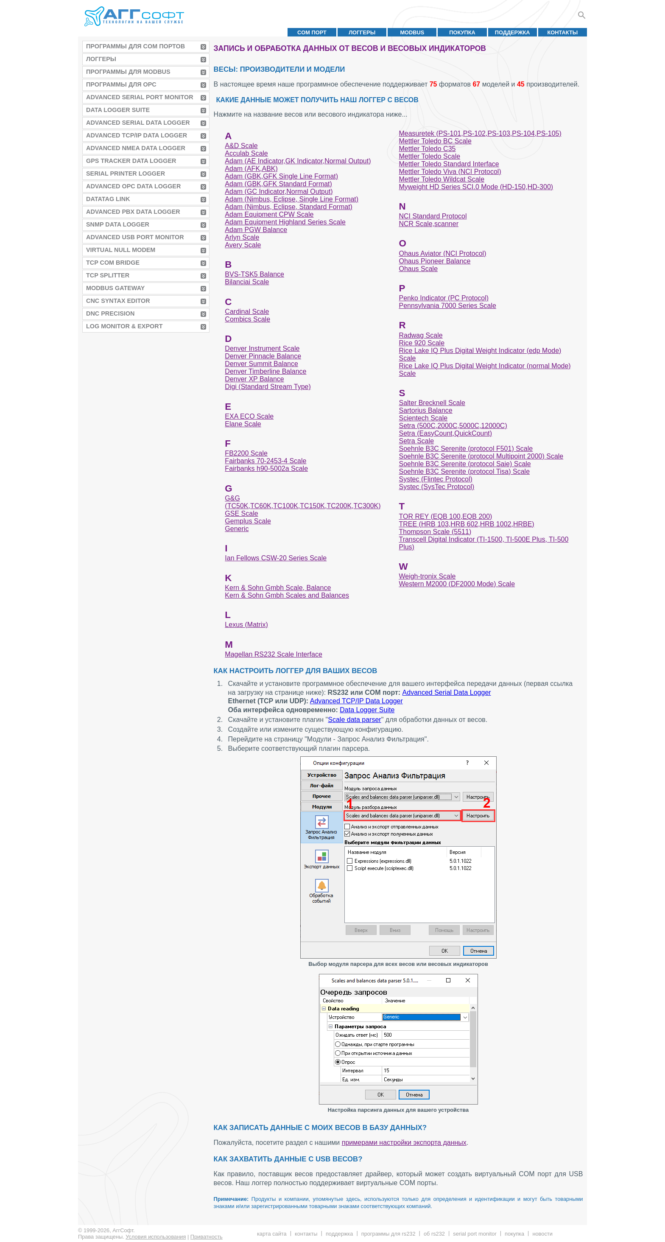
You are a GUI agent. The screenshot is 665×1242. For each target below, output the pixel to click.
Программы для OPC (121, 84)
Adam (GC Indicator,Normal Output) (278, 191)
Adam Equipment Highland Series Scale (285, 222)
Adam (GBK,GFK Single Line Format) (281, 176)
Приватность (206, 1237)
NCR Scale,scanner (428, 223)
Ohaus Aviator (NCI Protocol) (442, 253)
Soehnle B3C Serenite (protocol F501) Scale (466, 448)
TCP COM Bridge (113, 262)
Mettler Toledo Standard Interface (449, 164)
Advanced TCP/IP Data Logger (136, 135)
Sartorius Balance (425, 410)
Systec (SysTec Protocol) (436, 486)
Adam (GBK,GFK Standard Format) (278, 183)
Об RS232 (434, 1234)
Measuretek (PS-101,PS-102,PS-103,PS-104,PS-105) (480, 133)
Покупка (462, 32)
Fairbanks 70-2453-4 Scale (265, 460)
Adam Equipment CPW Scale (269, 214)
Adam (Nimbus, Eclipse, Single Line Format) (291, 199)
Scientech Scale (423, 418)
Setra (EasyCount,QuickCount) (445, 433)
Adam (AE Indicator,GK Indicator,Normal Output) (298, 161)
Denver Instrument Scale (262, 348)
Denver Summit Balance (261, 363)
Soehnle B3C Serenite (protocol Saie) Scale (465, 463)
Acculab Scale (246, 153)
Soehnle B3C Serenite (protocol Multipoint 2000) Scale (481, 456)
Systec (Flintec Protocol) (435, 479)
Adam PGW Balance (256, 229)
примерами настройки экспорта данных (404, 1142)
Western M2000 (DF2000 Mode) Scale (457, 583)
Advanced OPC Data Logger (133, 186)
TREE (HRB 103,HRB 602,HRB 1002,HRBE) (466, 524)
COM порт (312, 32)
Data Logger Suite (118, 109)
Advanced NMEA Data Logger (135, 148)
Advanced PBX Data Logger (133, 211)
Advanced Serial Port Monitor (139, 97)
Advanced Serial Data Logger (138, 122)
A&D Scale (241, 145)
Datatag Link (108, 199)
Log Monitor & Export (124, 326)
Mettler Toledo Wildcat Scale (441, 179)
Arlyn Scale (242, 237)
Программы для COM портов (135, 46)
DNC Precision (110, 313)
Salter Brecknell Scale (432, 402)
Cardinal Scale (247, 311)
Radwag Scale (420, 335)
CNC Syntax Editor (118, 300)
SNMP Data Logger (117, 224)
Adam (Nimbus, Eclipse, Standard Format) (288, 206)
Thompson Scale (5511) (435, 531)
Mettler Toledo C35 (427, 148)
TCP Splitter (107, 275)
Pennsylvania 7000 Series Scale (447, 305)
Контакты (563, 32)
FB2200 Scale (246, 453)
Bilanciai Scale (247, 281)
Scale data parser (354, 719)
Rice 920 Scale (421, 343)
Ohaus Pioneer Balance (434, 261)
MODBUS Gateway (115, 288)
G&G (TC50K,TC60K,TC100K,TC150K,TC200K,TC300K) (302, 502)
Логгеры (362, 32)
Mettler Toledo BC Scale (435, 141)
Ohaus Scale (418, 268)
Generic (237, 528)
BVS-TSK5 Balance (254, 274)
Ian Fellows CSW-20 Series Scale (276, 558)
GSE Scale (241, 513)
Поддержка (512, 32)
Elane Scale (243, 424)
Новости (542, 1234)
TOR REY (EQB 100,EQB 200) (445, 516)
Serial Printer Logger (125, 173)
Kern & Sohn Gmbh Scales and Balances (287, 595)
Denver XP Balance (254, 379)
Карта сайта (272, 1234)
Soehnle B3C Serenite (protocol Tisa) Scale (464, 471)
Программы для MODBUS (128, 71)
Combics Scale (247, 319)
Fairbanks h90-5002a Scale (266, 468)
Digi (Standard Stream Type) (267, 386)
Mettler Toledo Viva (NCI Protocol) (450, 171)
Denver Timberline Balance (265, 371)
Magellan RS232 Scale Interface (273, 654)
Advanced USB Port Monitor (135, 237)
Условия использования (156, 1237)
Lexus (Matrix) (246, 624)
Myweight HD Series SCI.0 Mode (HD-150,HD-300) (476, 186)
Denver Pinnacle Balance (263, 356)
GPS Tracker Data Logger (131, 160)
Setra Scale (416, 441)
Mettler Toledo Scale (429, 156)
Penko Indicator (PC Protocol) (444, 298)
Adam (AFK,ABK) (251, 168)
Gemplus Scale (248, 521)
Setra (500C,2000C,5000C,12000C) (453, 425)
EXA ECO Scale (249, 416)
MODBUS (412, 32)
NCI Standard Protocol (433, 216)
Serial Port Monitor (474, 1234)
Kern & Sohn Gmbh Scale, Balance (278, 587)
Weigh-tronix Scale (427, 576)
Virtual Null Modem (120, 249)
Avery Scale (243, 245)
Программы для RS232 (388, 1234)
